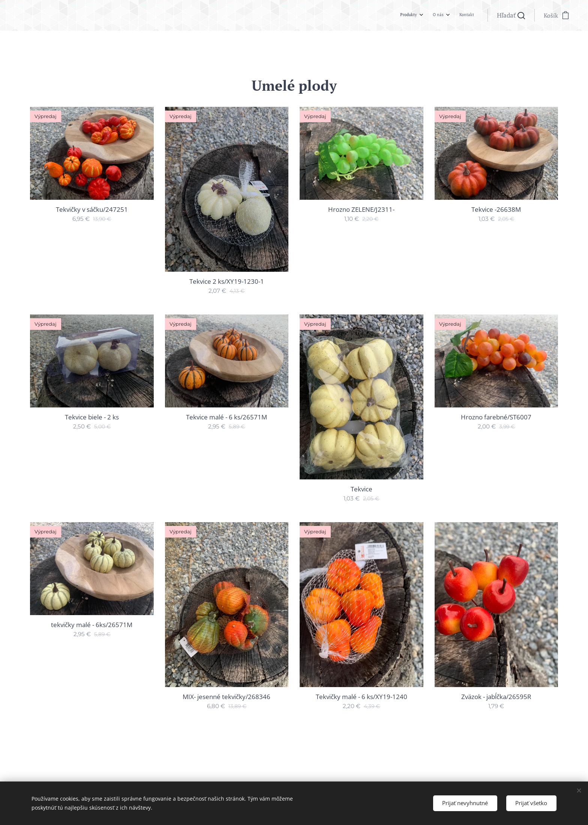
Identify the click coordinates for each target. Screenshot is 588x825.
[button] (511, 15)
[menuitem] (446, 15)
